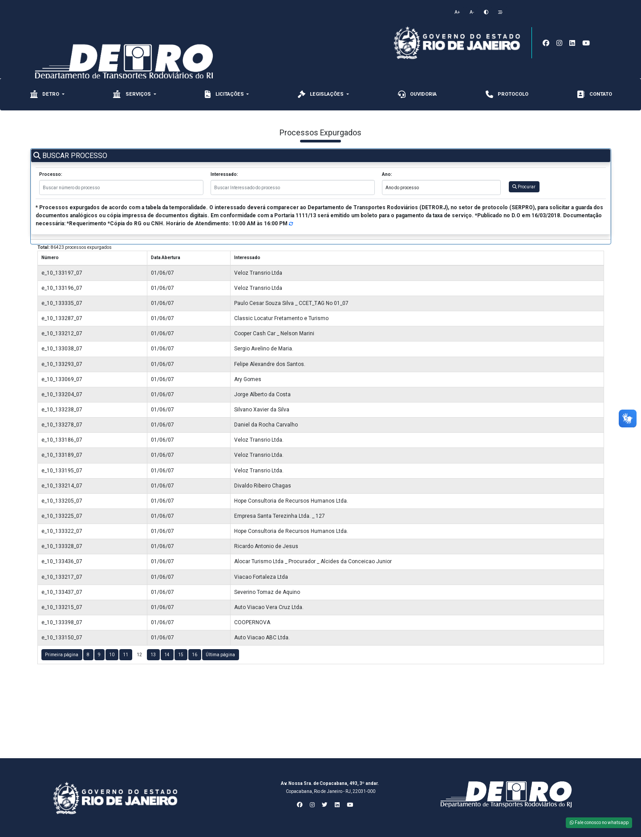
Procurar (524, 186)
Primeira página (61, 654)
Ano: (387, 174)
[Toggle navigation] (534, 3)
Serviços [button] (132, 94)
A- (472, 12)
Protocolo (506, 94)
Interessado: (224, 174)
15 (180, 654)
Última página (220, 654)
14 (167, 654)
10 (111, 654)
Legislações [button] (320, 94)
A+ (457, 12)
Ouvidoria (417, 94)
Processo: (50, 174)
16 (194, 654)
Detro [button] (45, 94)
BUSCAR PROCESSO (70, 155)
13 (153, 654)
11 (125, 654)
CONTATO (594, 94)
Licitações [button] (224, 94)
